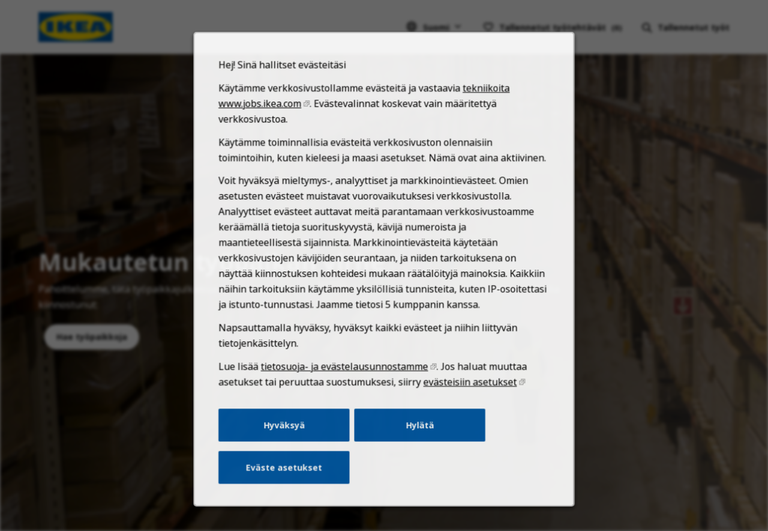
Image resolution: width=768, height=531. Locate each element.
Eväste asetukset (288, 480)
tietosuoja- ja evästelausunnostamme (346, 383)
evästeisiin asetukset (466, 398)
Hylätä (418, 439)
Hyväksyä (288, 439)
